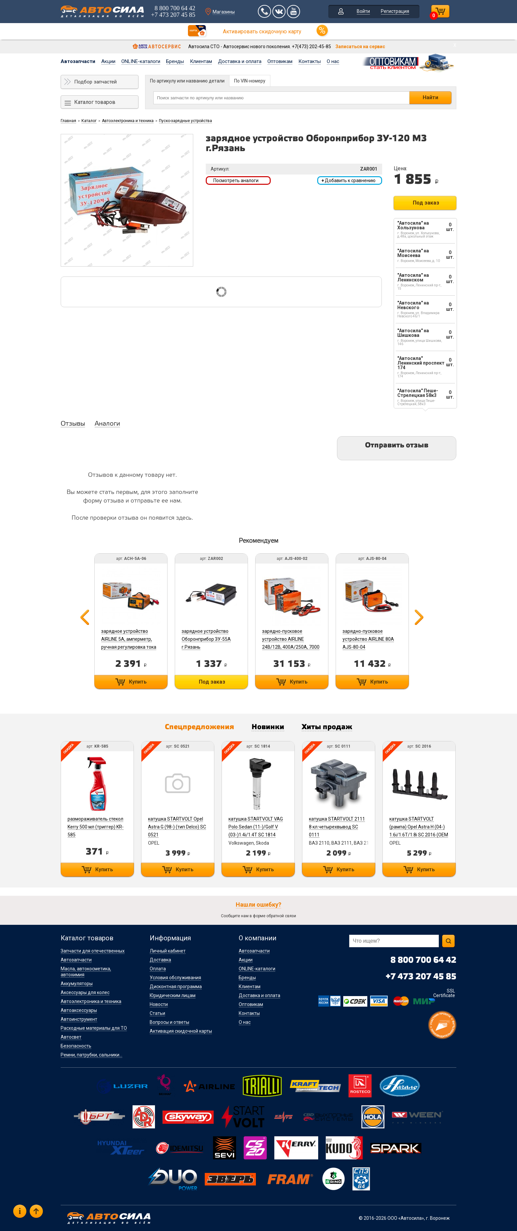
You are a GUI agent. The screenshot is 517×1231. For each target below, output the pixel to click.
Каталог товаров (94, 102)
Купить (138, 682)
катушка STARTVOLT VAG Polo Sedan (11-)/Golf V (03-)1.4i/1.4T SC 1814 (255, 826)
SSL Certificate (444, 993)
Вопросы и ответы (169, 1022)
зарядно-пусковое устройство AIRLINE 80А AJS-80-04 (368, 639)
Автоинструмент (79, 1019)
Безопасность (76, 1046)
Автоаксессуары (79, 1010)
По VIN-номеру (249, 80)
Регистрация (395, 11)
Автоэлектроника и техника (128, 120)
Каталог (89, 120)
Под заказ (426, 203)
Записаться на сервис (360, 46)
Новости (159, 1004)
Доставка (160, 959)
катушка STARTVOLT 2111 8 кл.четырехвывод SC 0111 (337, 826)
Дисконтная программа (176, 986)
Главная (68, 120)
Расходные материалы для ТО (94, 1028)
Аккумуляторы (77, 983)
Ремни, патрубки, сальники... (91, 1054)
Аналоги (107, 424)
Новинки (268, 727)
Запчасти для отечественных (93, 951)
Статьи (157, 1013)
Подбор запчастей (95, 82)
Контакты (309, 61)
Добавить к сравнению (348, 180)
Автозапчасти (78, 61)
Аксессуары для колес (85, 992)
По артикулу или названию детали (187, 80)
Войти (363, 11)
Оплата (158, 968)
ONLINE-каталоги (140, 61)
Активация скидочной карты (181, 1031)
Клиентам (201, 61)
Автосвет (71, 1037)
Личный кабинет (168, 951)
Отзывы (73, 424)
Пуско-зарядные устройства (185, 120)
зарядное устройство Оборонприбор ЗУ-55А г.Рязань (206, 639)
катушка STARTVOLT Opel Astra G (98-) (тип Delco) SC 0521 (177, 826)
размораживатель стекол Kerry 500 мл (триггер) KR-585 (96, 826)
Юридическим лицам (173, 995)
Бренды (175, 61)
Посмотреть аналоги (235, 180)
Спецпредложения (199, 727)
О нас (333, 61)
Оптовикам (279, 61)
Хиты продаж (327, 727)
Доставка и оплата (239, 61)
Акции (108, 61)
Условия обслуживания (175, 977)
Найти (430, 97)
